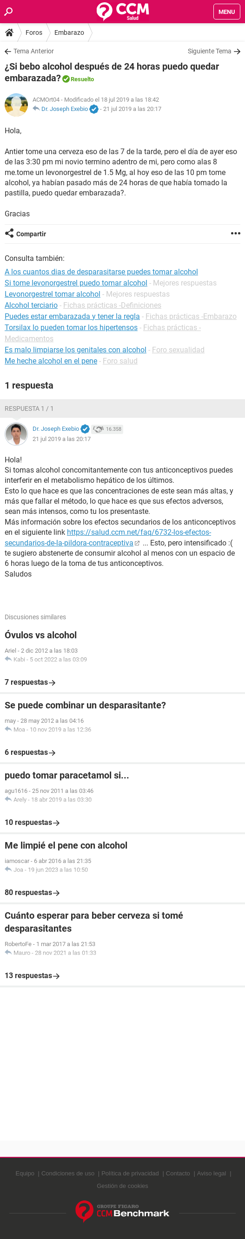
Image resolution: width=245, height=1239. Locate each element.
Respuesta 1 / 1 (29, 408)
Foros (34, 32)
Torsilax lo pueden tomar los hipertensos (71, 327)
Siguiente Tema (210, 51)
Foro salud (120, 361)
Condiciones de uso (67, 1173)
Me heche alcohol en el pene (51, 361)
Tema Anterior (33, 51)
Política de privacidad (130, 1173)
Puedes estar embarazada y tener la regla (72, 316)
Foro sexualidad (178, 349)
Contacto (178, 1173)
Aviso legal (211, 1173)
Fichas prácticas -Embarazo (191, 316)
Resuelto (82, 79)
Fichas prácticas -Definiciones (112, 305)
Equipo (24, 1173)
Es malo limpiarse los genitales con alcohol (75, 349)
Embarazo (69, 32)
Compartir (31, 234)
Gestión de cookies (122, 1185)
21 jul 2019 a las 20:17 (132, 108)
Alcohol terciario (31, 305)
